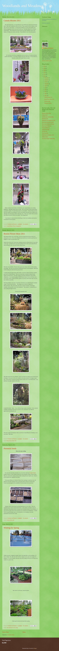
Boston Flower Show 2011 (14, 234)
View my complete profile (47, 60)
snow (14, 627)
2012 (44, 74)
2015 (44, 68)
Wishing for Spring (11, 528)
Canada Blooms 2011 (12, 20)
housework (11, 627)
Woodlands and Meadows (22, 6)
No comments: (25, 224)
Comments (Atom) (10, 634)
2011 (44, 76)
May (46, 91)
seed (13, 520)
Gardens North (9, 520)
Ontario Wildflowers (46, 127)
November (47, 79)
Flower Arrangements (17, 226)
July (45, 87)
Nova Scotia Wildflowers (46, 125)
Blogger (35, 648)
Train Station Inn (45, 133)
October (46, 81)
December (47, 77)
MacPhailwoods (45, 118)
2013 (44, 72)
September (47, 83)
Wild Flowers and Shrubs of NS (48, 135)
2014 (44, 70)
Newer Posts (5, 632)
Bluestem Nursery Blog (46, 113)
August (46, 85)
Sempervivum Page (45, 129)
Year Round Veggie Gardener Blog (48, 138)
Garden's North (32, 472)
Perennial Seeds (10, 448)
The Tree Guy (44, 131)
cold (7, 627)
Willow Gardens (45, 136)
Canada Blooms (9, 226)
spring (16, 627)
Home (24, 632)
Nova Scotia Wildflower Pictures (48, 124)
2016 (44, 66)
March (46, 95)
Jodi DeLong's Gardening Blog (47, 116)
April (46, 93)
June (46, 89)
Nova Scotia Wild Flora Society (48, 122)
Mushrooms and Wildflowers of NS (48, 120)
